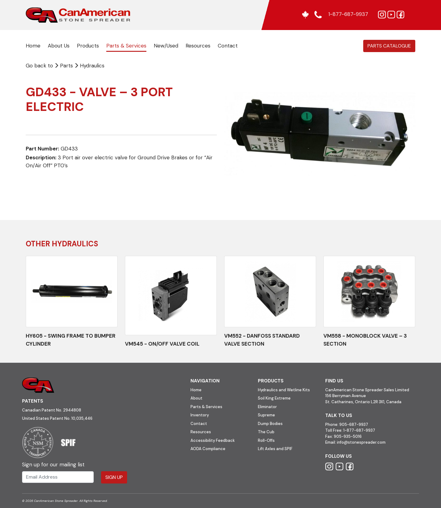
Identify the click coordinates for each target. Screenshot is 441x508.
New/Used (166, 45)
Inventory (199, 415)
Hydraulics (92, 65)
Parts (64, 65)
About (196, 398)
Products (88, 45)
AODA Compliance (207, 448)
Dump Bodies (270, 423)
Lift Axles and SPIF (275, 448)
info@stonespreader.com (361, 442)
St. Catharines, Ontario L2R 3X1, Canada (363, 401)
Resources (198, 45)
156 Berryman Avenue (345, 395)
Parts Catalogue (389, 46)
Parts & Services (126, 45)
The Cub (266, 431)
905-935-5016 (347, 436)
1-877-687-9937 (359, 430)
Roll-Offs (266, 440)
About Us (59, 45)
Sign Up (114, 477)
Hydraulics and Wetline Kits (284, 389)
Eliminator (267, 406)
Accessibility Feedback (212, 440)
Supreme (266, 415)
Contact (228, 45)
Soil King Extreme (274, 398)
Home (33, 45)
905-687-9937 (353, 424)
